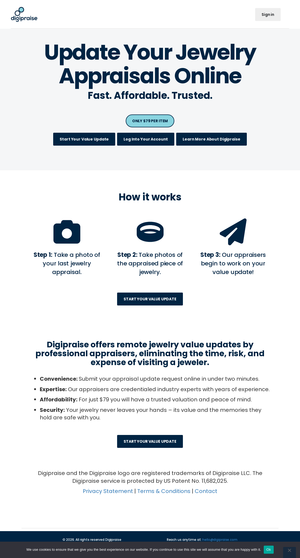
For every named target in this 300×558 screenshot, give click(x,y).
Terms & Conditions (163, 491)
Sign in (268, 14)
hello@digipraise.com (219, 539)
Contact (206, 491)
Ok (268, 550)
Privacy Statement (108, 491)
